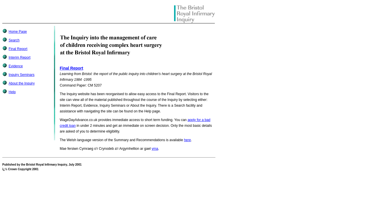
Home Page (18, 32)
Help (12, 92)
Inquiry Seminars (21, 75)
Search (14, 40)
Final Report (18, 49)
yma (155, 149)
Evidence (16, 66)
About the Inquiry (22, 83)
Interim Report (19, 57)
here (187, 140)
